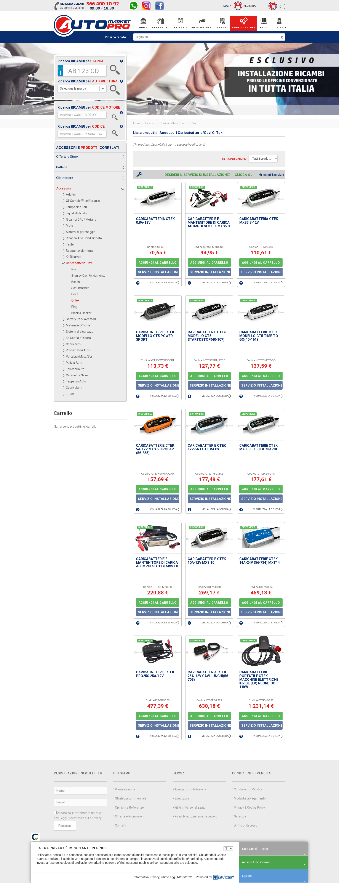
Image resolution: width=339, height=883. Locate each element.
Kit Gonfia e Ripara (78, 338)
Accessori (160, 23)
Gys (73, 269)
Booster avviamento (80, 250)
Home (143, 23)
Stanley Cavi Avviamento (88, 275)
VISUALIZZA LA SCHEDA (164, 282)
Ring (74, 306)
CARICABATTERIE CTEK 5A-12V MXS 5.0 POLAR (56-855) (155, 449)
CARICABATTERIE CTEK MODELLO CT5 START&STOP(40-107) (207, 336)
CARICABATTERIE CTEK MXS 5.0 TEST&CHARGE (258, 447)
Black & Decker (81, 313)
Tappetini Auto (76, 381)
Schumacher (80, 288)
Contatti (279, 23)
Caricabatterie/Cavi (79, 263)
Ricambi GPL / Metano (81, 219)
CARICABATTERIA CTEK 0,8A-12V (155, 221)
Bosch (75, 282)
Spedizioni (181, 798)
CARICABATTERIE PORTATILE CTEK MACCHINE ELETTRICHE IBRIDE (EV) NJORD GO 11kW (258, 679)
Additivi (71, 194)
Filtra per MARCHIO (234, 158)
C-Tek (75, 300)
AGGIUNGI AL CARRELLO (158, 263)
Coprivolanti (74, 387)
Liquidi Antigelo (76, 213)
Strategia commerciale (129, 798)
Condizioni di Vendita (247, 789)
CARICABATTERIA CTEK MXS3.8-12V (258, 221)
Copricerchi (73, 344)
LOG (227, 5)
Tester (70, 244)
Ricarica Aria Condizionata (84, 238)
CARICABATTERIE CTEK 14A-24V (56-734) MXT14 (259, 561)
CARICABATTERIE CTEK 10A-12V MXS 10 (207, 561)
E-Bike (70, 394)
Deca (74, 294)
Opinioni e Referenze (128, 807)
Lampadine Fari (76, 207)
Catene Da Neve (77, 375)
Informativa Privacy (146, 877)
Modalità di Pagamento (249, 798)
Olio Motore (202, 23)
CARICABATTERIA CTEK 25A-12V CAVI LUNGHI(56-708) (208, 676)
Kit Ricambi (73, 256)
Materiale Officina (78, 325)
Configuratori (243, 23)
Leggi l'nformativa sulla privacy (81, 818)
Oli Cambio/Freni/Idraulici (83, 200)
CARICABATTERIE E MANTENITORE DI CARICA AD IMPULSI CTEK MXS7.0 (157, 562)
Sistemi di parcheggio (80, 232)
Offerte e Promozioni (128, 816)
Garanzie (239, 816)
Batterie (180, 23)
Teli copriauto (75, 369)
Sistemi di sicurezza (79, 331)
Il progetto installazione (189, 789)
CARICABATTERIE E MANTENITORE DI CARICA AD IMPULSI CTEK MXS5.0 (209, 222)
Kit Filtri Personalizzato (189, 807)
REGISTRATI (250, 5)
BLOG (264, 23)
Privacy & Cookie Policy (248, 807)
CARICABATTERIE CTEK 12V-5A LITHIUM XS (207, 447)
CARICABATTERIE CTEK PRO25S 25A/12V (155, 674)
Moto (69, 225)
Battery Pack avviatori (81, 319)
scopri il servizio (271, 175)
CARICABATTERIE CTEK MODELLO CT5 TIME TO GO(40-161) (258, 336)
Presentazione (124, 789)
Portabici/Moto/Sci (79, 356)
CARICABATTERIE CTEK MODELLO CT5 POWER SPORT (155, 336)
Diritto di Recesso (244, 825)
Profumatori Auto (78, 350)
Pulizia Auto (74, 362)
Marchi (222, 23)
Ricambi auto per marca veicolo (195, 816)
